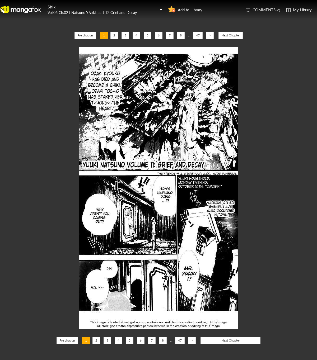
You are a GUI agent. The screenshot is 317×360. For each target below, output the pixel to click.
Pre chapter (85, 35)
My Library (302, 9)
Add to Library (190, 9)
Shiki (52, 6)
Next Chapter (230, 35)
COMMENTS (266, 9)
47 (198, 35)
